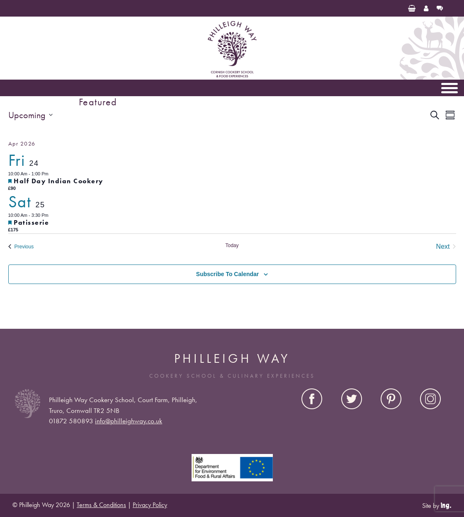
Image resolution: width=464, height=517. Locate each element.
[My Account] (426, 8)
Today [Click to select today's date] (231, 245)
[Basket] (412, 8)
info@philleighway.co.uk (128, 420)
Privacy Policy (150, 504)
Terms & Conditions (101, 504)
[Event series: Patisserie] (53, 215)
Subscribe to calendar (227, 274)
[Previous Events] (21, 246)
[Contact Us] (439, 8)
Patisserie (31, 222)
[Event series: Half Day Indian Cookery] (53, 173)
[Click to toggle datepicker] (30, 115)
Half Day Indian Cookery (58, 181)
